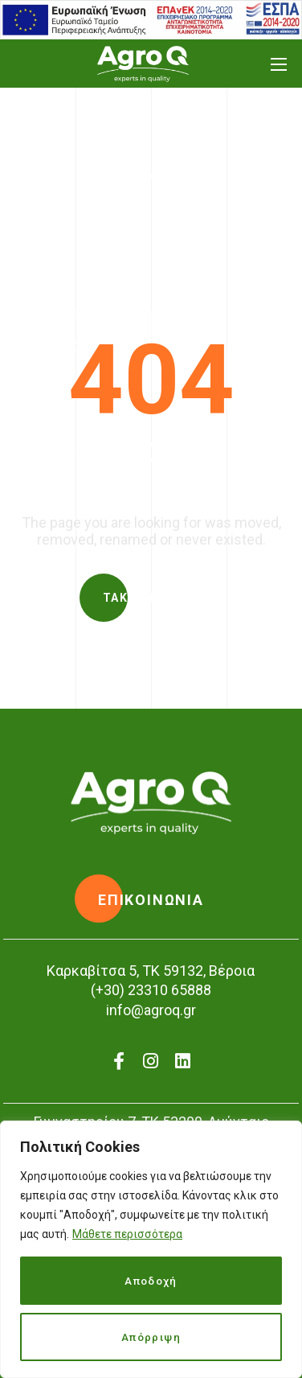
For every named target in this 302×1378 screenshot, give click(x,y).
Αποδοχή (151, 1280)
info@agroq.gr (151, 1010)
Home (108, 215)
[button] (151, 598)
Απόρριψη (151, 1337)
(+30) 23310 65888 (151, 989)
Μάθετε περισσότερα (127, 1234)
